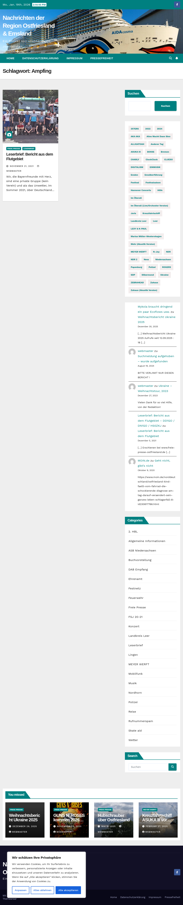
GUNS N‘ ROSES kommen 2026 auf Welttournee (69, 820)
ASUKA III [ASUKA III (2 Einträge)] (136, 152)
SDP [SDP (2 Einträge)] (133, 275)
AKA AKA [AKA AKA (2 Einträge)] (135, 136)
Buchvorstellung (140, 560)
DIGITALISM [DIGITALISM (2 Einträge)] (137, 167)
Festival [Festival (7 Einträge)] (135, 182)
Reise (132, 711)
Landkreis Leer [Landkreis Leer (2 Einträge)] (139, 221)
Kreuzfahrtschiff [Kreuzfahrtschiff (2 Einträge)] (151, 213)
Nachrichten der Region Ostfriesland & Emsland (29, 25)
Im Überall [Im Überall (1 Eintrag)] (136, 198)
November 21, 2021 (22, 166)
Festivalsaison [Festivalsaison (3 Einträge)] (152, 182)
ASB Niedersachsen (142, 550)
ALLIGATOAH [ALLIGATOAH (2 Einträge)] (137, 144)
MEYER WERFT (138, 664)
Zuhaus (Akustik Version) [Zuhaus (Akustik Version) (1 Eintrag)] (144, 290)
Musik (132, 683)
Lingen (133, 654)
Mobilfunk (135, 673)
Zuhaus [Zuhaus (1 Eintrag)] (154, 282)
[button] (170, 58)
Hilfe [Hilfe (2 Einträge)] (159, 190)
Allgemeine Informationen (146, 541)
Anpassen (20, 890)
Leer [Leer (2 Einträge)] (155, 221)
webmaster (145, 351)
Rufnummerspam (140, 721)
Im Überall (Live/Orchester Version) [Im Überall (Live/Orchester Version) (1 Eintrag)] (149, 205)
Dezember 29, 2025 (25, 826)
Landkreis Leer (139, 635)
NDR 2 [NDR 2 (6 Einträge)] (134, 259)
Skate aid (135, 730)
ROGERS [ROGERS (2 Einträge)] (166, 267)
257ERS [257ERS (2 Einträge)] (135, 128)
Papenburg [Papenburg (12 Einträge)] (136, 267)
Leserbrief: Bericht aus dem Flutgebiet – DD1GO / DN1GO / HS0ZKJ (156, 421)
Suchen (133, 93)
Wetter (133, 740)
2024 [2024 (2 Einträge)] (159, 128)
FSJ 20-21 (135, 617)
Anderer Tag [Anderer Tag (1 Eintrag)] (157, 144)
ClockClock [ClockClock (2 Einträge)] (152, 159)
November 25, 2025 (69, 826)
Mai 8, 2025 (109, 826)
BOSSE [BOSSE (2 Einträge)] (150, 152)
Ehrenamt (135, 579)
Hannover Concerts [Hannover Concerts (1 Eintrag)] (141, 190)
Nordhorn (135, 692)
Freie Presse (13, 148)
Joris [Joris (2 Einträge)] (133, 213)
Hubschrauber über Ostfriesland (114, 817)
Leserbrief (28, 148)
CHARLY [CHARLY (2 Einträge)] (135, 159)
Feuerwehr (136, 598)
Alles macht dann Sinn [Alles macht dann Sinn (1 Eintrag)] (158, 136)
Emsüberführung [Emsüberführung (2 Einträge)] (153, 175)
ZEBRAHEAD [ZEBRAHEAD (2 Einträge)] (137, 282)
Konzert (133, 626)
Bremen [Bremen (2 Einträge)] (165, 152)
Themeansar (10, 898)
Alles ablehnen (42, 890)
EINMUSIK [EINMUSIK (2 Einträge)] (155, 167)
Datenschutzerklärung (40, 58)
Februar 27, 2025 (157, 826)
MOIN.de (143, 460)
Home (10, 58)
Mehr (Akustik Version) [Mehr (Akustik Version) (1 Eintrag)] (143, 244)
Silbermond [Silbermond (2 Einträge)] (148, 275)
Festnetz (134, 588)
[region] (46, 875)
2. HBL (133, 531)
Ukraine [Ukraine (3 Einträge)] (164, 275)
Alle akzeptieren (68, 890)
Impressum (74, 58)
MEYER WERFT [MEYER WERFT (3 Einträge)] (139, 252)
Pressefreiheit (101, 58)
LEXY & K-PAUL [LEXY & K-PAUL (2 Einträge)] (139, 228)
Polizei (133, 702)
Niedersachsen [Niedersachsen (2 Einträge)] (163, 259)
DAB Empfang (138, 569)
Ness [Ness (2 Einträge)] (146, 259)
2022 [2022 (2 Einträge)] (147, 128)
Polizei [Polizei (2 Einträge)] (152, 267)
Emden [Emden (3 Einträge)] (134, 175)
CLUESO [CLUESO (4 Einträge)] (168, 159)
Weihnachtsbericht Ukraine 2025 (24, 817)
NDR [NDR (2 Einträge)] (168, 252)
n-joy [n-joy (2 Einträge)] (156, 252)
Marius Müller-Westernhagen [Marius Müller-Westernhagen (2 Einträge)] (146, 236)
